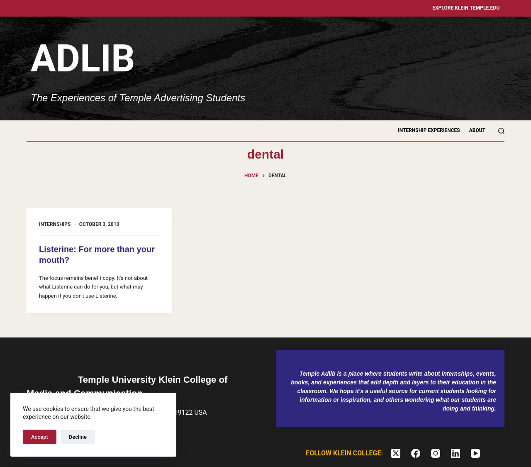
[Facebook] (415, 453)
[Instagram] (435, 453)
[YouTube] (475, 453)
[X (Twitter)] (395, 453)
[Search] (501, 131)
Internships (55, 224)
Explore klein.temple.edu (465, 8)
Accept (39, 437)
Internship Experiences (429, 130)
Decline (78, 437)
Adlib (83, 59)
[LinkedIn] (455, 453)
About (477, 130)
